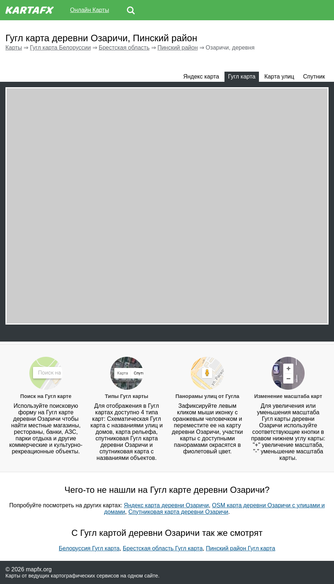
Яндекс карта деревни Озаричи (166, 505)
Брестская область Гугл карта (163, 548)
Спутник (314, 76)
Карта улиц (279, 76)
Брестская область (124, 48)
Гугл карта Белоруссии (60, 48)
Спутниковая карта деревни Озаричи (178, 512)
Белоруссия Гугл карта (89, 548)
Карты (13, 48)
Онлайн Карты (89, 10)
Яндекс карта (201, 76)
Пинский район (177, 48)
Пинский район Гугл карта (240, 548)
